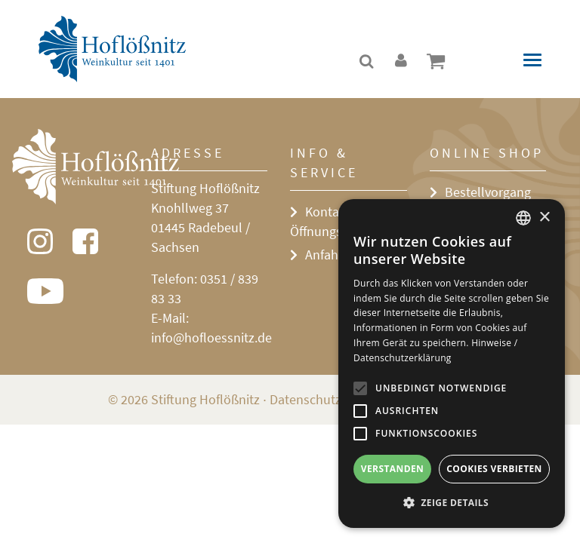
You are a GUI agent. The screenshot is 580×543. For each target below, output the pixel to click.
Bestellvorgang (488, 192)
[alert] (451, 363)
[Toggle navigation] (532, 60)
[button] (451, 503)
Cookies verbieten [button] (494, 468)
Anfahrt (326, 254)
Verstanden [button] (392, 468)
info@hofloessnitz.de (211, 337)
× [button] (544, 217)
